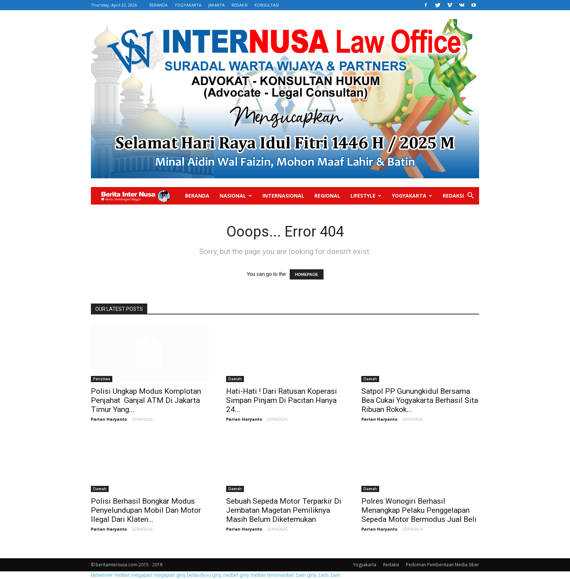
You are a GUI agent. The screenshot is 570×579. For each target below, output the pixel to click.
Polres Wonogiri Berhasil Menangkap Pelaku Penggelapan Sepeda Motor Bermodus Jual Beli (419, 510)
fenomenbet (280, 575)
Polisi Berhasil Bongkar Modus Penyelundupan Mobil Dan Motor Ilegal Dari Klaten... (146, 510)
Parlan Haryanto (109, 419)
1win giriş (306, 575)
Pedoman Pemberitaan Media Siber (442, 565)
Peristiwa (101, 378)
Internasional (283, 195)
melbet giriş (236, 575)
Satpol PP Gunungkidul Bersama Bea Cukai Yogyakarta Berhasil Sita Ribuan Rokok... (419, 400)
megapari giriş (170, 575)
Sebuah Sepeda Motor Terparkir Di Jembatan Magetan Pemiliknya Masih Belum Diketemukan (283, 510)
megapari (141, 575)
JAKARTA (216, 5)
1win (323, 575)
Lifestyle (365, 195)
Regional (327, 195)
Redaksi (453, 195)
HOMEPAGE (306, 274)
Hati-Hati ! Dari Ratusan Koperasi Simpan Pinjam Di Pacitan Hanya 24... (281, 400)
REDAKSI (240, 5)
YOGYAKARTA (187, 5)
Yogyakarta (412, 195)
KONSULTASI (266, 5)
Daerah (235, 378)
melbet (122, 575)
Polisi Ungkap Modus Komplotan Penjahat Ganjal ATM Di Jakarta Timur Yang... (146, 400)
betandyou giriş (204, 575)
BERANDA (158, 5)
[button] (470, 196)
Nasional (236, 195)
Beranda (197, 195)
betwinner (102, 575)
